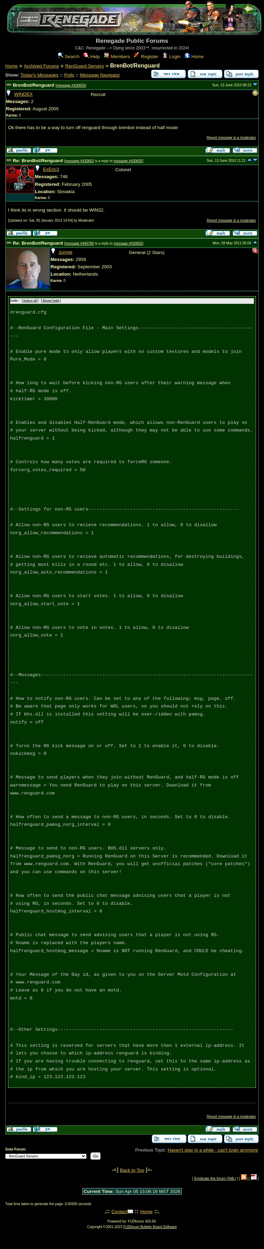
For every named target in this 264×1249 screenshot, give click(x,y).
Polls (69, 75)
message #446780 (79, 243)
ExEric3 (51, 169)
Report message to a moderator (231, 138)
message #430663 (79, 161)
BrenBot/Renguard (33, 85)
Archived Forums (41, 66)
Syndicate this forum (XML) (215, 1178)
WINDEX (23, 94)
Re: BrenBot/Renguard (38, 160)
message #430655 (70, 85)
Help (91, 56)
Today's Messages (39, 75)
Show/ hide (51, 301)
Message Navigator (100, 75)
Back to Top (132, 1169)
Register (146, 56)
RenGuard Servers (84, 66)
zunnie (65, 252)
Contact (119, 1211)
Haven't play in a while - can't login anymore (213, 1149)
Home (194, 56)
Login (171, 56)
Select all (30, 301)
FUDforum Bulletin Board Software (150, 1226)
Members (117, 56)
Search (69, 56)
